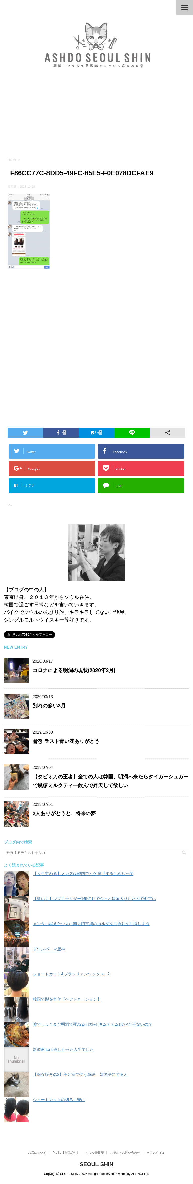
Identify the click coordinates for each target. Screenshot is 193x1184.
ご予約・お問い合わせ (125, 1152)
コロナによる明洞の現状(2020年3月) (74, 670)
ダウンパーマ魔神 (49, 949)
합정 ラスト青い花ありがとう (66, 741)
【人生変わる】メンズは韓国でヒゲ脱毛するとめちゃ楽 (83, 873)
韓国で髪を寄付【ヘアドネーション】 (67, 999)
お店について (37, 1152)
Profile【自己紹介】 (66, 1152)
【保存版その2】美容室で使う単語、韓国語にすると (80, 1074)
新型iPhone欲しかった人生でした (63, 1049)
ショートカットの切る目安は (59, 1100)
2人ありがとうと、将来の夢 (64, 813)
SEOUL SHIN (96, 1164)
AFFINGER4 (139, 1174)
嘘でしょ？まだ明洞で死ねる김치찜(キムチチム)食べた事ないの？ (92, 1024)
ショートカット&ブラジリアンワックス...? (71, 974)
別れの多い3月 (49, 705)
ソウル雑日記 (95, 1152)
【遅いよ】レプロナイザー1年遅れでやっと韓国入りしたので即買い (94, 899)
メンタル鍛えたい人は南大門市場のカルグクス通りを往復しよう (91, 924)
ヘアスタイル (156, 1152)
